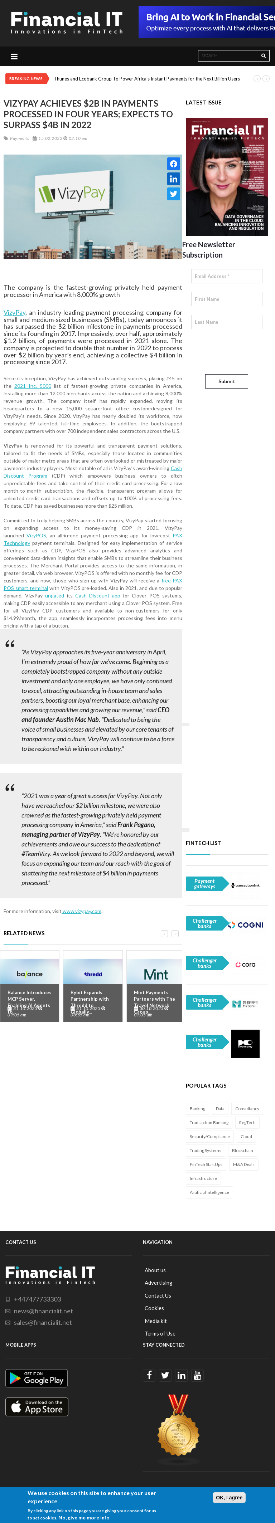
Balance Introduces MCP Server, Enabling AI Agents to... (30, 1002)
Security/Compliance (210, 1136)
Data (220, 1108)
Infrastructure (203, 1178)
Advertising (159, 1282)
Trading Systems (205, 1150)
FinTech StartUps (206, 1164)
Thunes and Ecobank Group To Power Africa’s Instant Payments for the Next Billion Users (147, 79)
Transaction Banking (209, 1122)
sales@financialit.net (43, 1322)
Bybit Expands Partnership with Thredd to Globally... (90, 1002)
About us (155, 1270)
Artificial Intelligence (209, 1192)
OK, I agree (229, 1497)
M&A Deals (244, 1164)
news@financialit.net (43, 1311)
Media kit (156, 1321)
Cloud (246, 1136)
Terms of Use (160, 1333)
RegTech (247, 1122)
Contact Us (158, 1295)
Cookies (154, 1308)
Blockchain (242, 1150)
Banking (197, 1108)
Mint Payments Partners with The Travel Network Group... (154, 1002)
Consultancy (247, 1108)
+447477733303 (37, 1299)
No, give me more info (84, 1517)
